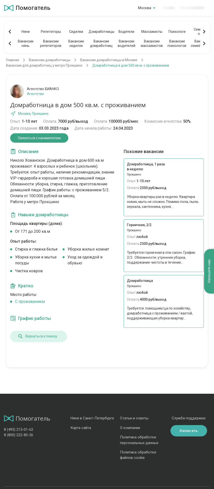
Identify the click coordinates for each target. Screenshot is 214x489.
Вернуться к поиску (37, 336)
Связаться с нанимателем (39, 138)
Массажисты (151, 32)
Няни (26, 32)
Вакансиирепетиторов (50, 43)
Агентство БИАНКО (43, 89)
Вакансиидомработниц (101, 43)
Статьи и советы (134, 418)
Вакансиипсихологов (176, 43)
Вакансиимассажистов (152, 43)
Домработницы (101, 32)
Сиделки (76, 32)
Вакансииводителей (126, 43)
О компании (130, 428)
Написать (189, 431)
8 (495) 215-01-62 (18, 429)
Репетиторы (51, 32)
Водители (126, 32)
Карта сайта (81, 428)
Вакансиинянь (25, 43)
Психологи (177, 32)
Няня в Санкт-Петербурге (92, 418)
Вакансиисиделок (76, 43)
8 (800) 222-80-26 (18, 435)
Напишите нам (209, 271)
